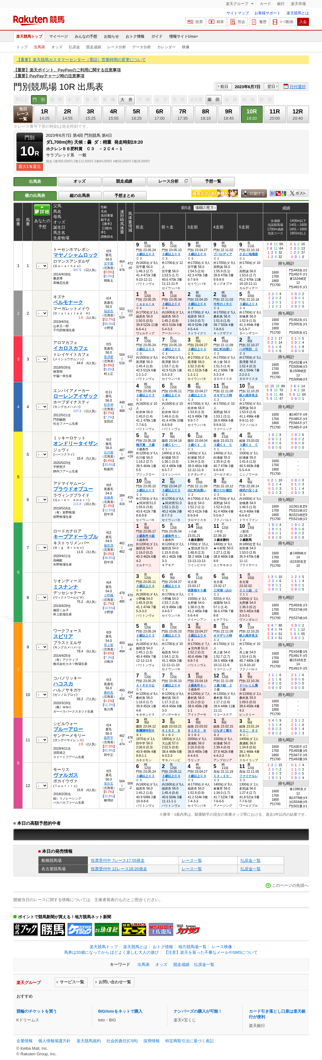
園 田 (214, 99)
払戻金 (74, 47)
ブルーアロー (68, 729)
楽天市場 (298, 4)
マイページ (58, 36)
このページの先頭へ (290, 885)
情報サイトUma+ (183, 36)
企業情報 (24, 1041)
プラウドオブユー (73, 489)
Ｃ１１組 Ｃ (248, 590)
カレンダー (166, 47)
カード (265, 4)
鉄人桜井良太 (248, 395)
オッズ (57, 47)
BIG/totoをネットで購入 (120, 1011)
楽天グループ (237, 4)
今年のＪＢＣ (222, 304)
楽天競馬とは (298, 13)
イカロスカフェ (70, 348)
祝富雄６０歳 (197, 590)
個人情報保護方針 (54, 1041)
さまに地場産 (248, 254)
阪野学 (108, 737)
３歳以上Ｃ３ (145, 254)
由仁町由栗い (222, 349)
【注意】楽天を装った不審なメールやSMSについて (211, 952)
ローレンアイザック (75, 396)
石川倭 (108, 452)
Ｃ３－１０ (222, 776)
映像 (185, 47)
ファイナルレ (248, 776)
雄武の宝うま (248, 490)
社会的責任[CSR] (122, 1041)
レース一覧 (192, 860)
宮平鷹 (108, 263)
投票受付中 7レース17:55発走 (118, 860)
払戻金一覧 (250, 860)
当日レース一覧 (23, 114)
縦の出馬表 (80, 195)
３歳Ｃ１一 (171, 444)
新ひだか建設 (222, 490)
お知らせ (111, 36)
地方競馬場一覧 (192, 946)
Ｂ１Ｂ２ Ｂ (171, 730)
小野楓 (108, 595)
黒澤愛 (108, 357)
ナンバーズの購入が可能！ (198, 1011)
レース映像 (222, 946)
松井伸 (108, 404)
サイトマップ (237, 13)
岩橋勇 (108, 497)
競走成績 (93, 47)
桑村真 (108, 692)
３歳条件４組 (145, 535)
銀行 (281, 4)
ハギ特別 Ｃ (248, 349)
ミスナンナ (65, 587)
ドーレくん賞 (248, 685)
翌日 (271, 86)
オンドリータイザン (75, 443)
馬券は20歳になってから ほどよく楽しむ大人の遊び (111, 952)
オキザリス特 (222, 395)
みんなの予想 (86, 36)
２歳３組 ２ (222, 685)
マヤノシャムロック (75, 255)
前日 (224, 86)
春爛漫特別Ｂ (145, 730)
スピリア (63, 636)
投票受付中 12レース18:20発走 (119, 869)
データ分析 (141, 47)
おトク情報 (135, 36)
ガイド (156, 36)
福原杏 (108, 311)
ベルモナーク (68, 302)
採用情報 (151, 1041)
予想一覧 (213, 181)
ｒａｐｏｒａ (145, 304)
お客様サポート (267, 13)
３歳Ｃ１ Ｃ (197, 444)
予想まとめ (124, 195)
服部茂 (108, 545)
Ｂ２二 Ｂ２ (248, 730)
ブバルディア (222, 254)
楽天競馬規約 (89, 1041)
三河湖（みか (222, 590)
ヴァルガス (65, 775)
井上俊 (108, 645)
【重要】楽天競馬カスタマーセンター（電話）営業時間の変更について (81, 59)
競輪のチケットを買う (36, 1011)
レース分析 (116, 47)
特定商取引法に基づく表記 (189, 1041)
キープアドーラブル (75, 536)
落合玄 (108, 783)
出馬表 (39, 47)
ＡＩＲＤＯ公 (145, 685)
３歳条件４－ (171, 535)
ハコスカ (63, 683)
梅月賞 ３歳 (145, 444)
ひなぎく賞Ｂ (222, 730)
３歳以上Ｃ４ (171, 304)
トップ (22, 47)
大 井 (126, 99)
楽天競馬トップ (29, 36)
